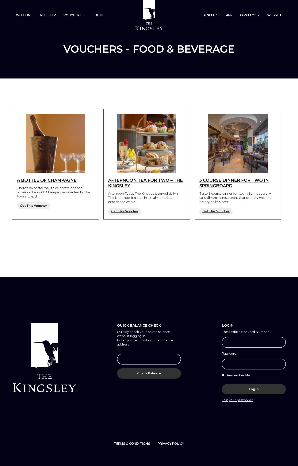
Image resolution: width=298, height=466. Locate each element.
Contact (248, 15)
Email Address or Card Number (245, 332)
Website (274, 15)
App (229, 15)
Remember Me (236, 375)
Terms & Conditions (132, 443)
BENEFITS (210, 15)
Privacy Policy (171, 443)
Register (48, 15)
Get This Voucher (33, 206)
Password (229, 353)
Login (98, 15)
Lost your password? (237, 400)
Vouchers (72, 15)
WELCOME (24, 15)
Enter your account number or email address (145, 342)
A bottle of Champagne (47, 180)
